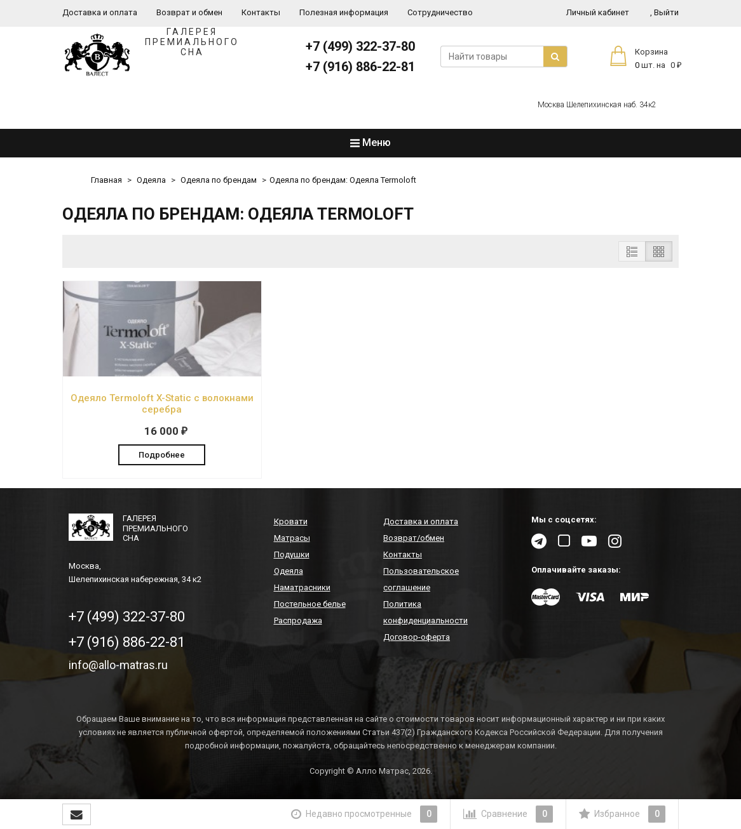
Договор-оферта (416, 637)
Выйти (664, 12)
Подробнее (162, 455)
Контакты (260, 12)
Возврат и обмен (189, 12)
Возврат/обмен (413, 538)
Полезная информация (343, 12)
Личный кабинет (597, 12)
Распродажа (298, 620)
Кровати (291, 521)
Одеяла (151, 180)
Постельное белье (310, 604)
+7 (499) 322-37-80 (360, 46)
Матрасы (292, 538)
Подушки (291, 554)
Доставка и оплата (99, 12)
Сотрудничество (440, 12)
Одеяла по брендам (218, 180)
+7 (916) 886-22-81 (360, 66)
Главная (106, 180)
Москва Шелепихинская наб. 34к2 (597, 104)
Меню (370, 142)
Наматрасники (302, 587)
